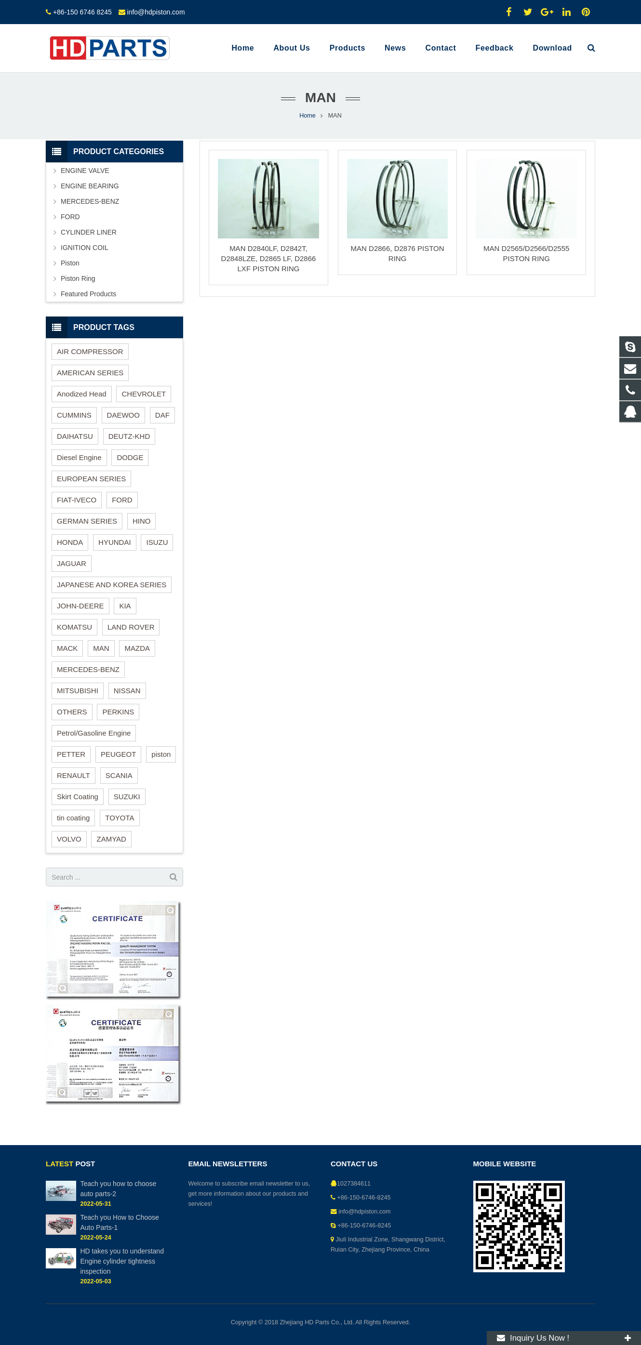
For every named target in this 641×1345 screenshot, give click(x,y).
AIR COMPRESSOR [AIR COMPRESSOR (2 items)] (90, 351)
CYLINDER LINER (89, 232)
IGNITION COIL (84, 247)
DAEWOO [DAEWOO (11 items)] (123, 415)
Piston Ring (78, 278)
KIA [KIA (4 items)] (125, 606)
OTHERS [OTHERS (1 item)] (72, 712)
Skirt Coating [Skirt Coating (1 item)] (77, 796)
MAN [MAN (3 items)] (101, 648)
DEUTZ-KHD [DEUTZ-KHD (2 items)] (129, 436)
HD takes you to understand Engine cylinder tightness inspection (122, 1261)
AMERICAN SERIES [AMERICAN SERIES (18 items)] (90, 373)
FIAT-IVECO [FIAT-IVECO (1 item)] (76, 500)
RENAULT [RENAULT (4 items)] (73, 775)
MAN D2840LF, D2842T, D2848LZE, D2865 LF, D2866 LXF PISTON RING (268, 258)
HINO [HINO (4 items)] (142, 521)
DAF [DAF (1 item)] (162, 415)
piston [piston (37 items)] (161, 754)
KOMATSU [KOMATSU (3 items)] (74, 627)
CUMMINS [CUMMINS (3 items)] (74, 415)
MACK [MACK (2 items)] (67, 648)
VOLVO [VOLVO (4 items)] (69, 839)
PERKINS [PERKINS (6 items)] (118, 712)
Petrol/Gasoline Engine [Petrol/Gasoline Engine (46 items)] (94, 733)
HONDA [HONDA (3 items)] (70, 542)
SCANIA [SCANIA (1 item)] (119, 775)
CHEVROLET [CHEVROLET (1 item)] (143, 394)
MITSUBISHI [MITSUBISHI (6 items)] (77, 690)
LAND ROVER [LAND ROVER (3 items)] (131, 627)
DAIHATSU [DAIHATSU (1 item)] (75, 436)
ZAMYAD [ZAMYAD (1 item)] (111, 839)
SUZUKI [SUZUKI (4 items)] (127, 796)
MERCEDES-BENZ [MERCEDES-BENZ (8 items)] (88, 669)
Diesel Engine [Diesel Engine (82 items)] (79, 457)
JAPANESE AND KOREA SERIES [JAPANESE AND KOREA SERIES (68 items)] (111, 584)
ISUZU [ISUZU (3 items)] (157, 542)
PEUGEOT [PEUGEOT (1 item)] (118, 754)
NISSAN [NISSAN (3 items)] (127, 690)
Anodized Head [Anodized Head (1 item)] (82, 394)
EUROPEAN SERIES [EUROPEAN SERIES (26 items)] (91, 479)
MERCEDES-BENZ (90, 201)
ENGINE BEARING (90, 186)
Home (307, 115)
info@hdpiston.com (156, 12)
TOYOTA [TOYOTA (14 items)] (119, 818)
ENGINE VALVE (85, 170)
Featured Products (88, 294)
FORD (70, 217)
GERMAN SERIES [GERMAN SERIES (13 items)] (87, 521)
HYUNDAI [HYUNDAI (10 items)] (114, 542)
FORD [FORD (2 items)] (122, 500)
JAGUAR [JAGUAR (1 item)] (71, 563)
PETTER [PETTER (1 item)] (71, 754)
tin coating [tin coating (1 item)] (73, 818)
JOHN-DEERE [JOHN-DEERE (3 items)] (80, 606)
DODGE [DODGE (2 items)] (130, 457)
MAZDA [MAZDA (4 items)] (137, 648)
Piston (70, 263)
